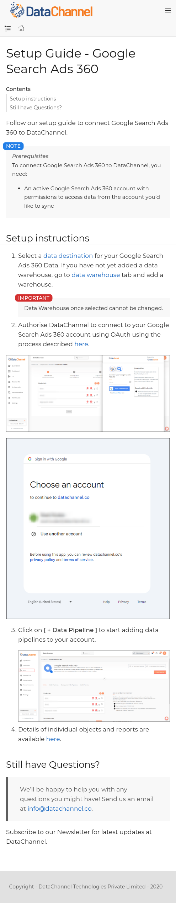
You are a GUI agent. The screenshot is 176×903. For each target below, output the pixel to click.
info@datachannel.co (59, 808)
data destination (68, 255)
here (81, 344)
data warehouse (95, 274)
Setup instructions (33, 99)
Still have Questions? (36, 107)
